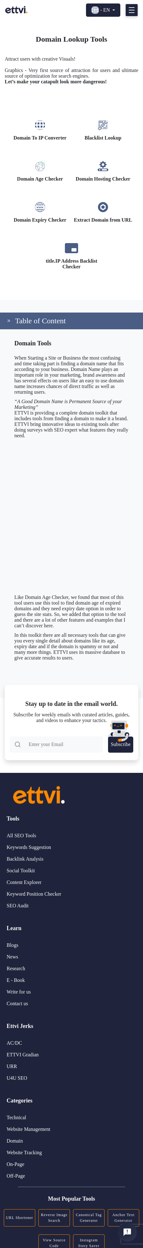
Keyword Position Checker (34, 894)
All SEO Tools (21, 835)
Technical (16, 1117)
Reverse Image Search (54, 1218)
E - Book (16, 980)
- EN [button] (101, 10)
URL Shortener (19, 1217)
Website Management (28, 1129)
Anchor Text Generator (123, 1218)
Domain (15, 1141)
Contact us (17, 1003)
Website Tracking (24, 1152)
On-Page (15, 1164)
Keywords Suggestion (29, 847)
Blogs (12, 945)
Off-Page (16, 1176)
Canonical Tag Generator (89, 1218)
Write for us (19, 991)
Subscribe (120, 742)
